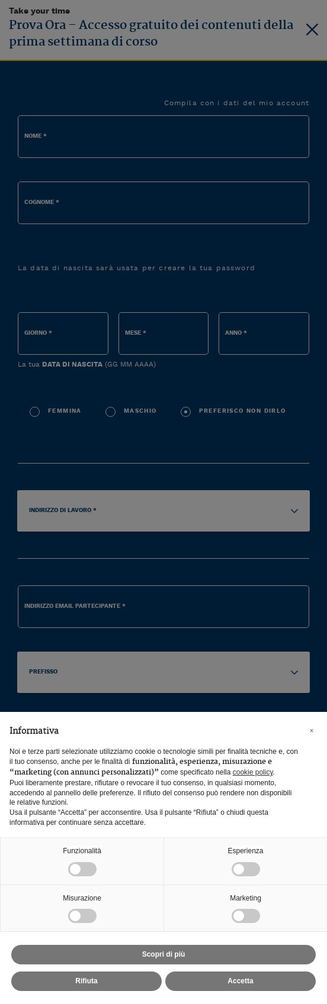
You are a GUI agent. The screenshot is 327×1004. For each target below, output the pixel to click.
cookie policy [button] (253, 772)
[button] (311, 730)
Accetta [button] (240, 981)
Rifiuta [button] (86, 981)
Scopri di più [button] (163, 954)
